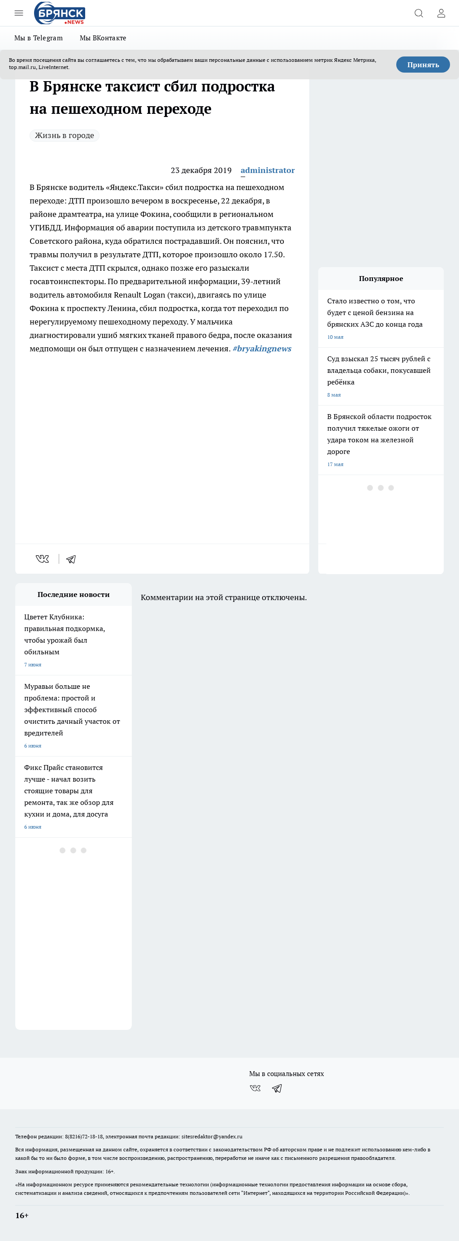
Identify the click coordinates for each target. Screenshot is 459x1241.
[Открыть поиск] (419, 13)
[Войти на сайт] (441, 13)
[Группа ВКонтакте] (255, 1088)
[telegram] (74, 559)
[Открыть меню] (19, 13)
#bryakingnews (261, 348)
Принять (423, 64)
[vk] (43, 559)
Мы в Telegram (38, 38)
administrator (268, 170)
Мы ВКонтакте (103, 38)
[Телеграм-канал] (277, 1088)
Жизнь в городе (64, 135)
